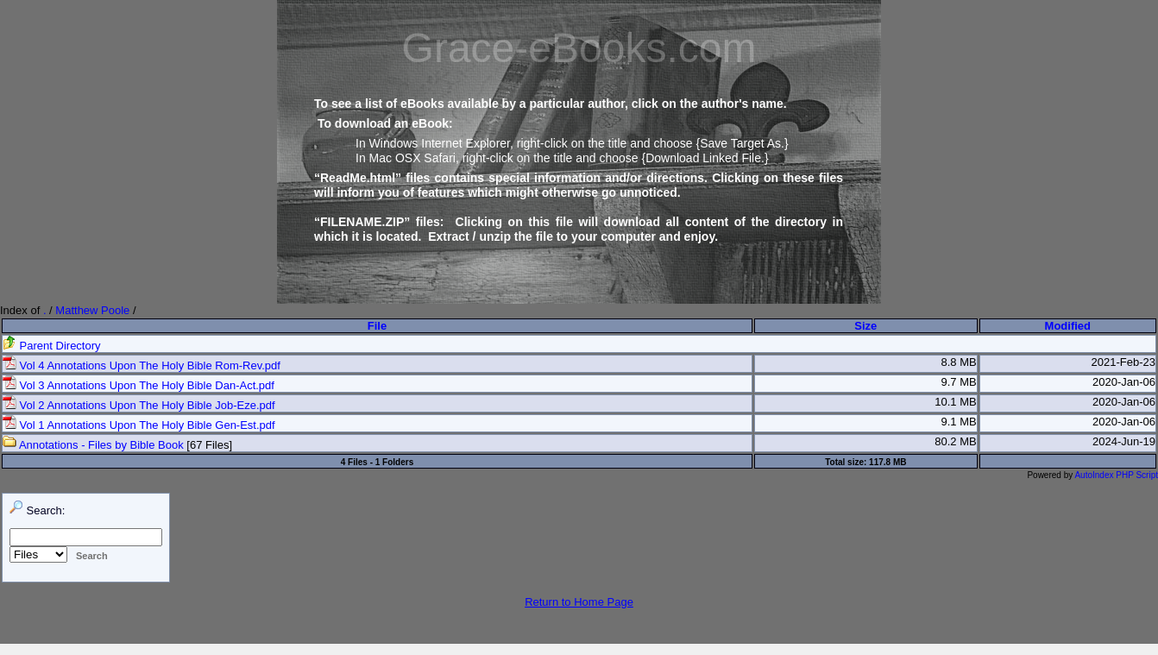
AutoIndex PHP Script (1116, 475)
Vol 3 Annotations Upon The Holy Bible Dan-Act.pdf (138, 385)
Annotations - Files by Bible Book (93, 444)
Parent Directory (52, 345)
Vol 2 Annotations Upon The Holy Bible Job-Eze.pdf (139, 405)
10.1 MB (955, 401)
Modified (1068, 325)
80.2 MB (955, 441)
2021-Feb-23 (1123, 362)
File (377, 325)
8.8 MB (958, 362)
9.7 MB (958, 381)
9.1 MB (958, 421)
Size (865, 325)
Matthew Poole (92, 310)
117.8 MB (887, 462)
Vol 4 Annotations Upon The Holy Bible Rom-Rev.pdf (141, 365)
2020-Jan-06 (1123, 381)
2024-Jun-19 (1123, 441)
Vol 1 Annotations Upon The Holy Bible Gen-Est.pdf (139, 425)
